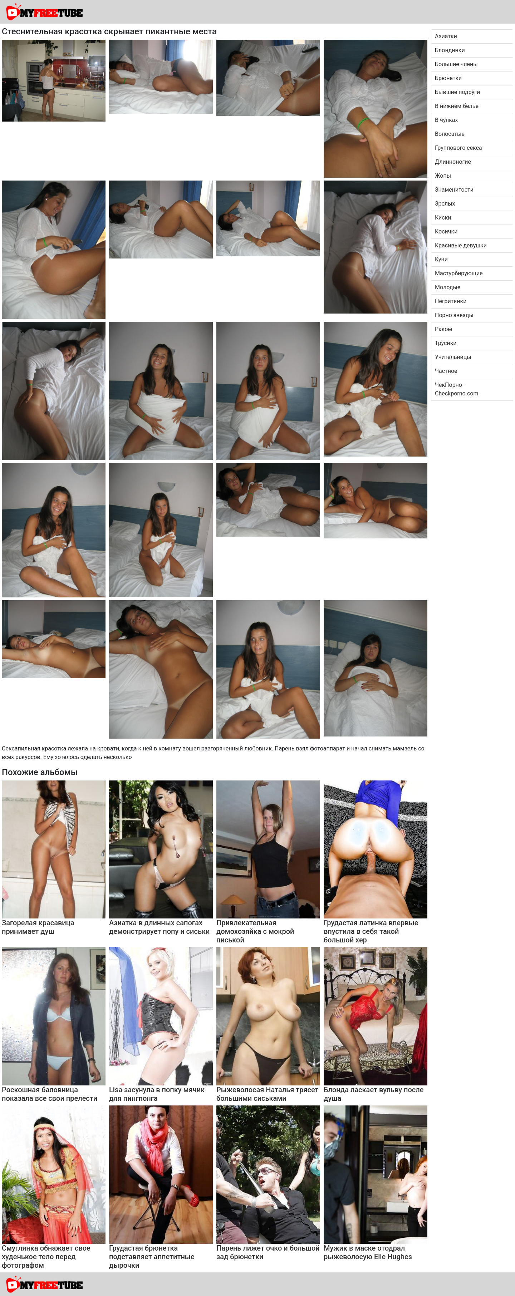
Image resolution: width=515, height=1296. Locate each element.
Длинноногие (453, 161)
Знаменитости (454, 189)
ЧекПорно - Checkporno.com (456, 389)
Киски (443, 217)
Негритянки (450, 301)
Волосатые (450, 133)
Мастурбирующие (459, 273)
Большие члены (456, 64)
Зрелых (445, 203)
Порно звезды (454, 315)
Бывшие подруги (457, 92)
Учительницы (453, 357)
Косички (446, 231)
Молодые (447, 287)
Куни (441, 259)
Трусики (446, 343)
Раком (443, 329)
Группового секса (458, 147)
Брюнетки (448, 78)
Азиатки (446, 36)
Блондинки (450, 50)
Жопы (443, 175)
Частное (446, 371)
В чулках (446, 120)
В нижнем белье (457, 106)
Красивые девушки (461, 245)
